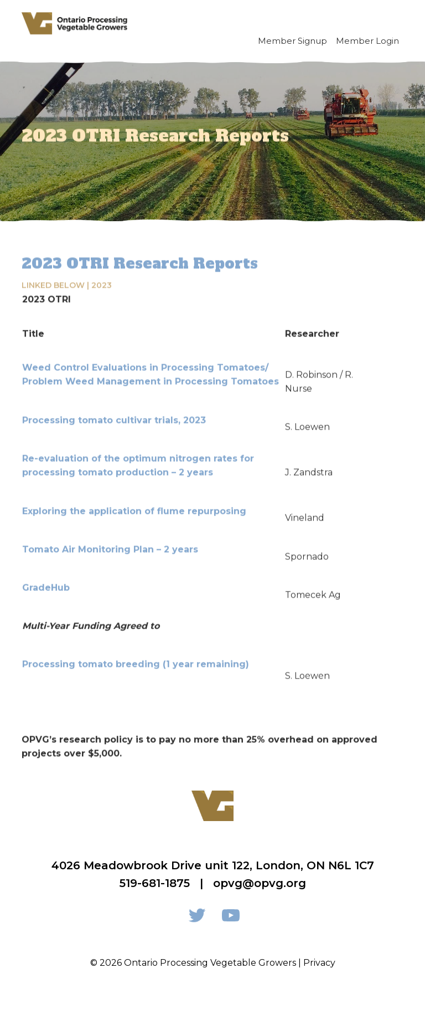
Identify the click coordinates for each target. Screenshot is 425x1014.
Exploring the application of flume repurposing (134, 509)
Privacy (319, 962)
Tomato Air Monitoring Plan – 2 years (110, 547)
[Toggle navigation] (390, 23)
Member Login (367, 40)
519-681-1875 (155, 883)
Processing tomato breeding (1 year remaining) (135, 663)
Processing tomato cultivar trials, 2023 (114, 418)
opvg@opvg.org (259, 883)
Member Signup (292, 40)
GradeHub (46, 585)
